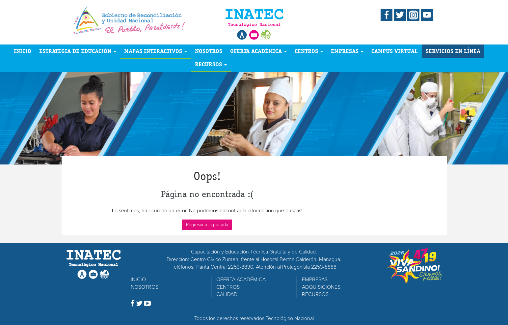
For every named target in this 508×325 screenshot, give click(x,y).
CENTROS (309, 51)
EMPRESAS (347, 51)
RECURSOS (211, 64)
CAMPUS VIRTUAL (394, 51)
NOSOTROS (208, 51)
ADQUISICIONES (321, 287)
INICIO (22, 51)
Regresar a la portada (207, 224)
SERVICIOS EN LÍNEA (453, 51)
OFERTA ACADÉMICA (258, 51)
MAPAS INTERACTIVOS (155, 51)
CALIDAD (226, 294)
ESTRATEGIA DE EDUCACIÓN (77, 51)
